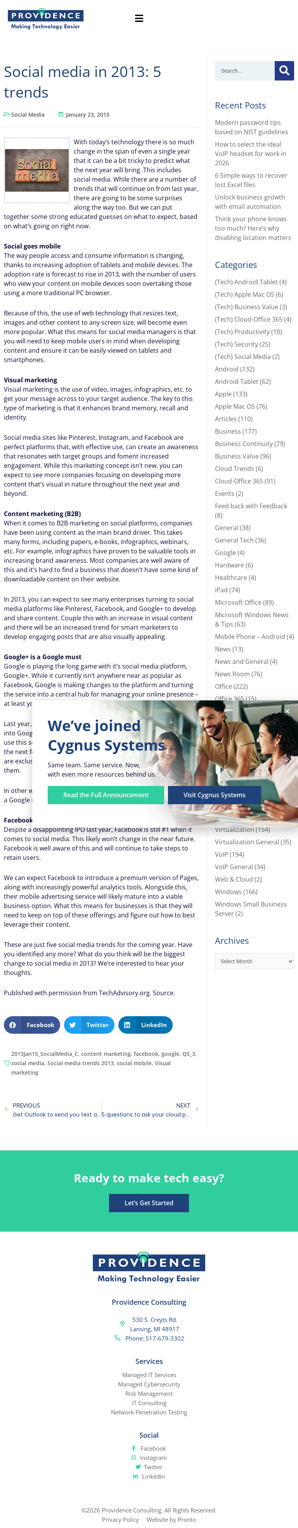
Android (227, 369)
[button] (32, 1025)
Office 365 (229, 699)
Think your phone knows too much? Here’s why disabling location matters (253, 228)
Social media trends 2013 (80, 1063)
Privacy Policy (120, 1519)
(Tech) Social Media (243, 356)
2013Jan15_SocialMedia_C (44, 1053)
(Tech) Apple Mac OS (244, 294)
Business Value (237, 456)
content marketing (106, 1053)
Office (223, 686)
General (226, 527)
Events (224, 493)
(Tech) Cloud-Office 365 (248, 319)
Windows (228, 891)
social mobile (134, 1063)
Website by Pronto (171, 1519)
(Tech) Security (236, 344)
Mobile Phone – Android (250, 636)
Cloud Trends (234, 468)
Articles (226, 419)
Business (228, 431)
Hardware (229, 565)
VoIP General (234, 867)
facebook (146, 1053)
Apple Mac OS (235, 406)
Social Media (28, 114)
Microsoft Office (238, 602)
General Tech (234, 540)
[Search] (284, 71)
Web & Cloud (234, 879)
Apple (223, 394)
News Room (232, 674)
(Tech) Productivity (242, 331)
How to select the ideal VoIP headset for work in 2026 (250, 153)
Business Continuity (244, 443)
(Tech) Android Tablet (246, 282)
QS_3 (188, 1053)
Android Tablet (236, 381)
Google (225, 552)
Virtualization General (247, 842)
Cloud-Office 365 (239, 481)
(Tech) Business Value (246, 307)
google (170, 1053)
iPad (221, 590)
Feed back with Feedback (251, 506)
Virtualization (234, 829)
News (223, 649)
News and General (242, 661)
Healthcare (231, 577)
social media (27, 1063)
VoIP (221, 854)
